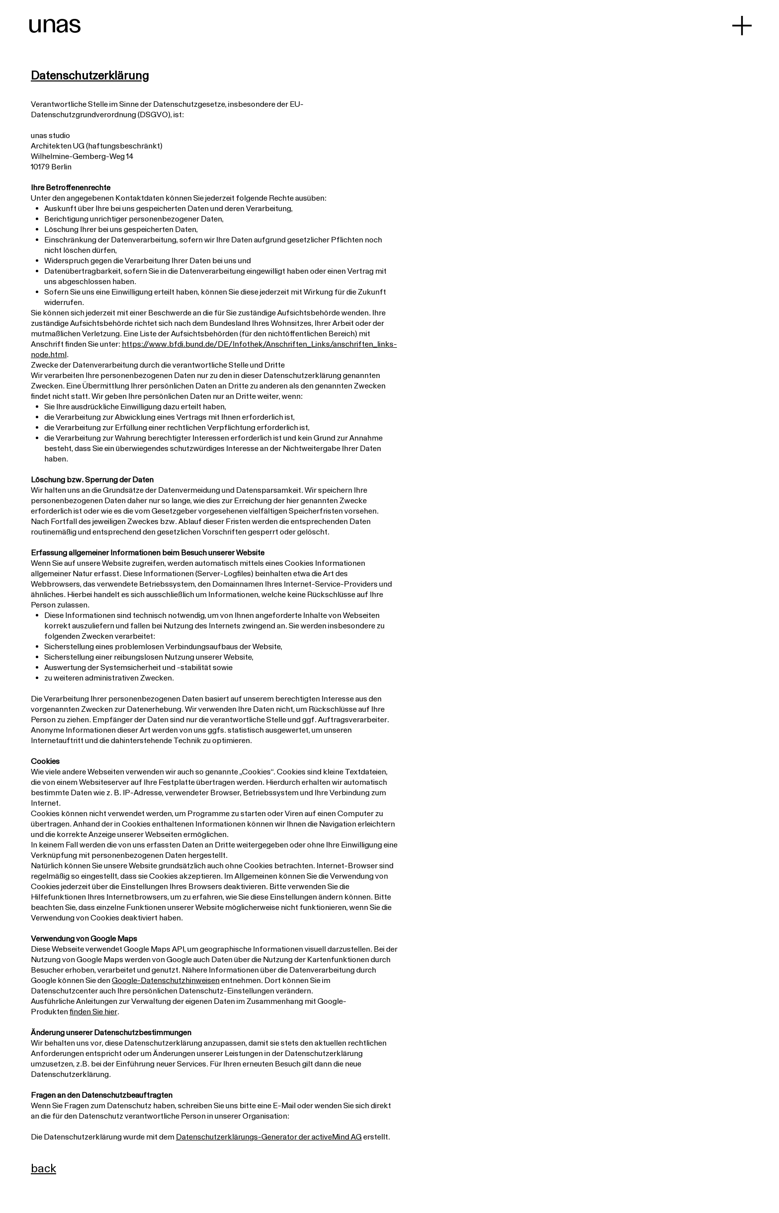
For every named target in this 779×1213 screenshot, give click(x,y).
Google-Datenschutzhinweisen (166, 980)
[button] (742, 25)
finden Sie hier (93, 1011)
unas (53, 23)
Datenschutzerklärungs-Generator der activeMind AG (269, 1136)
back (43, 1168)
